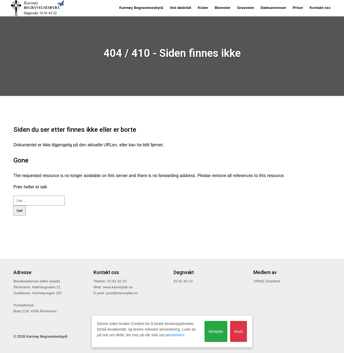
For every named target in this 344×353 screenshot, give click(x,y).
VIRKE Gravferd (266, 281)
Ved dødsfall (180, 8)
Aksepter (216, 331)
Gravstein (245, 8)
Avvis (238, 331)
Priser (298, 8)
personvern (174, 335)
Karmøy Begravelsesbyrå (141, 8)
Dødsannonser (273, 8)
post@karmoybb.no (122, 293)
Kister (203, 8)
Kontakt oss (320, 8)
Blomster (223, 8)
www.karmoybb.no (118, 287)
